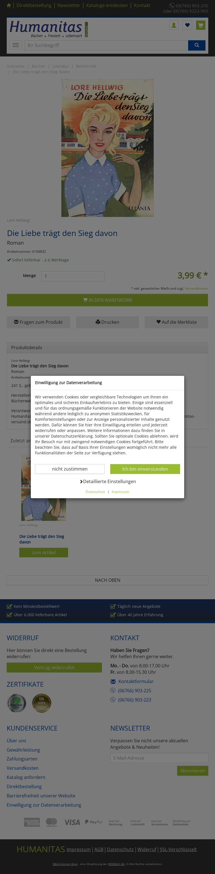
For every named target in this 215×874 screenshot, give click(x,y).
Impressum (120, 491)
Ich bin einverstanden (145, 469)
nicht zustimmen (73, 469)
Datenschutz (95, 491)
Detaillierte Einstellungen (107, 481)
